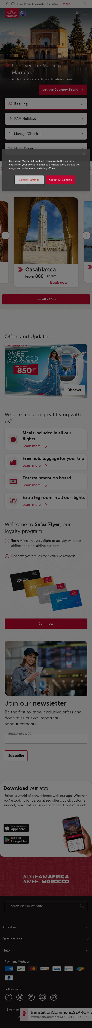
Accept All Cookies (60, 179)
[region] (46, 170)
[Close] (83, 153)
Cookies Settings (29, 179)
